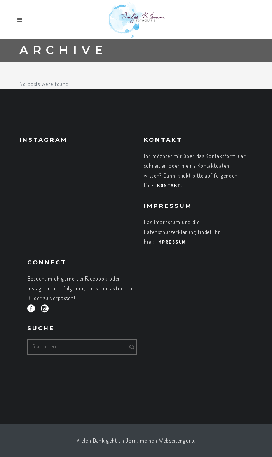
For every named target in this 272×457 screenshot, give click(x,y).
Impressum (171, 242)
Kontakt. (169, 185)
